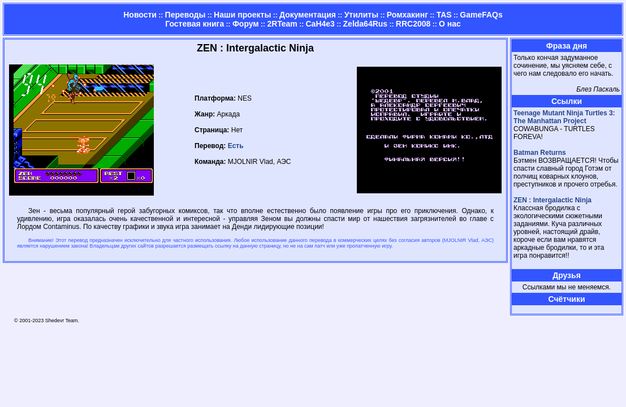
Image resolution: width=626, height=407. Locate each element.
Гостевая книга (194, 23)
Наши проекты (242, 14)
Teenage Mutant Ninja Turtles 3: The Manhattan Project (564, 117)
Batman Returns (539, 153)
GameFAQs (481, 14)
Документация (307, 14)
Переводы (185, 14)
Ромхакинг (407, 14)
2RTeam (282, 23)
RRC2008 (413, 23)
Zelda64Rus (365, 23)
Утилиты (361, 14)
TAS (444, 14)
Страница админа (533, 309)
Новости (140, 14)
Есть (236, 146)
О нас (450, 23)
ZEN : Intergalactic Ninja (552, 200)
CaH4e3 (320, 23)
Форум (245, 23)
